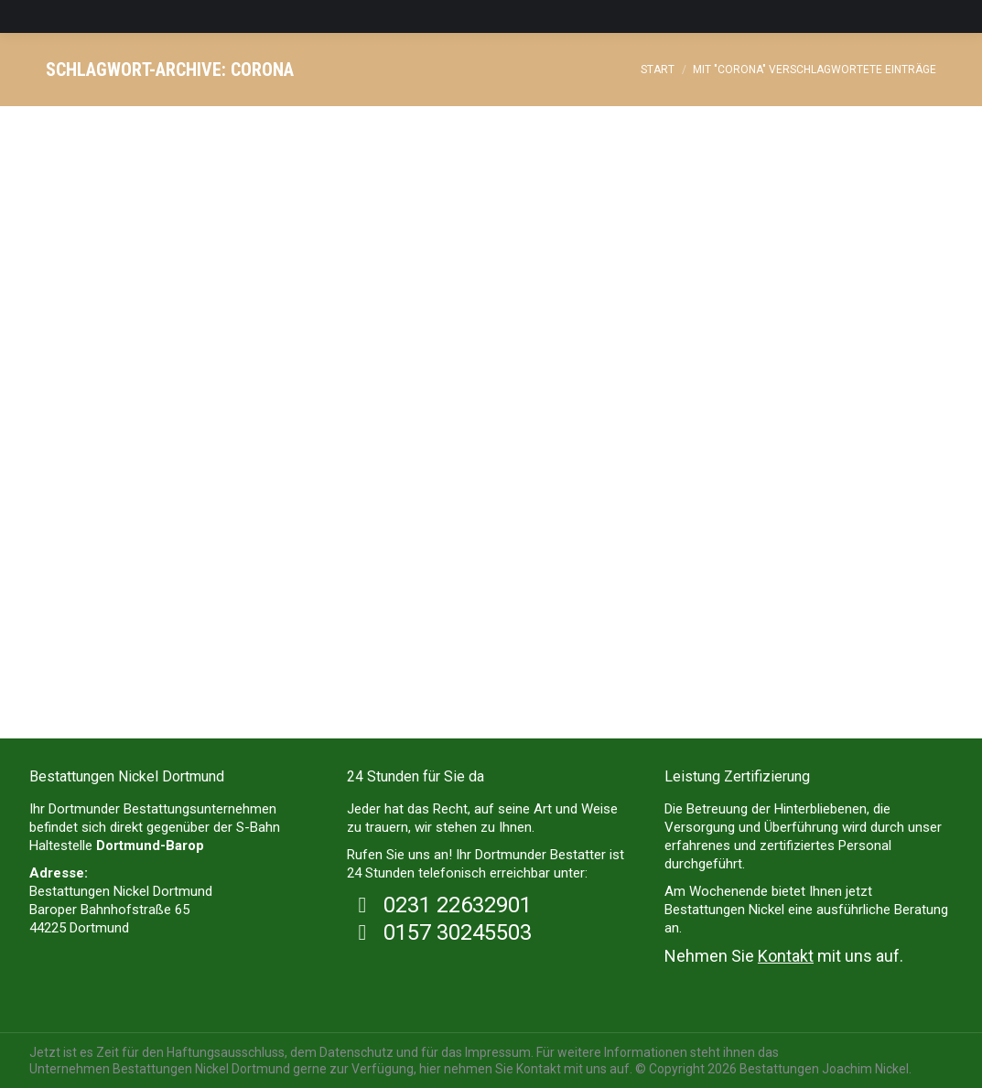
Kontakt (786, 955)
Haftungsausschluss (226, 1052)
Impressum (498, 1052)
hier (430, 1068)
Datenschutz (356, 1052)
